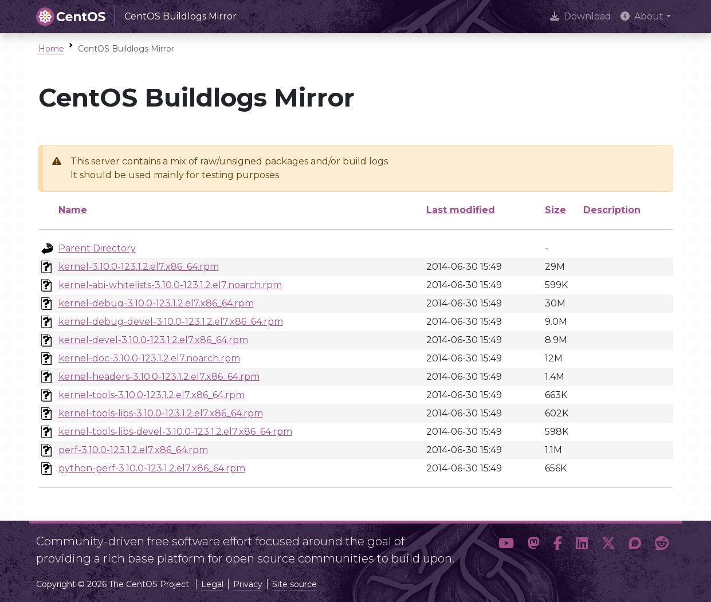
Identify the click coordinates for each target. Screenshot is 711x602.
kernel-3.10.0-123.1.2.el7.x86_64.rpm (138, 266)
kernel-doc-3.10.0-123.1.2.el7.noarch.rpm (149, 358)
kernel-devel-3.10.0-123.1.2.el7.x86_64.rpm (153, 340)
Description (612, 209)
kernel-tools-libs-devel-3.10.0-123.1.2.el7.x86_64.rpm (175, 431)
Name (72, 209)
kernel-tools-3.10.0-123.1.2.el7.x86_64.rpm (151, 394)
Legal (212, 584)
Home (51, 49)
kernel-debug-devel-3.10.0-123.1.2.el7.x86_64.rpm (170, 321)
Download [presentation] (580, 16)
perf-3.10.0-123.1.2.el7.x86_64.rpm (133, 449)
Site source (294, 584)
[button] (506, 545)
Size (555, 209)
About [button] (641, 16)
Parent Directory (97, 248)
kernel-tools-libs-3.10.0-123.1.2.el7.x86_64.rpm (160, 413)
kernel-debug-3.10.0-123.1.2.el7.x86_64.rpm (156, 303)
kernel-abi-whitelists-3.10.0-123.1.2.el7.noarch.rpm (170, 285)
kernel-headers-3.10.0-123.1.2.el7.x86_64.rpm (159, 376)
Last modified (460, 209)
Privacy (247, 584)
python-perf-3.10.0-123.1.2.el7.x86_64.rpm (151, 468)
